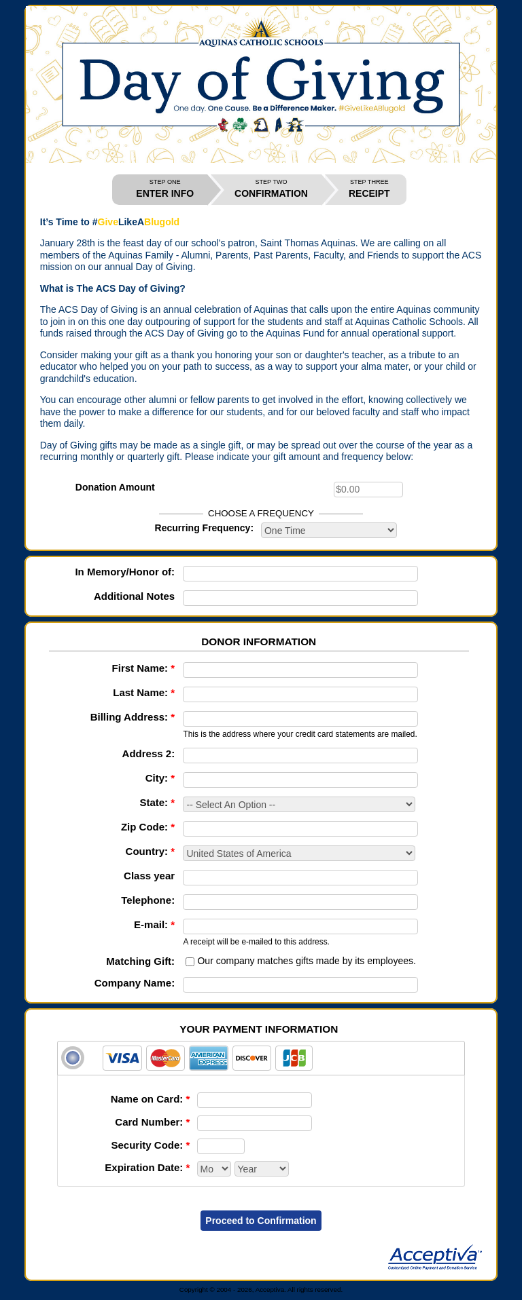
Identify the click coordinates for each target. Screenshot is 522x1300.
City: (160, 778)
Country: (150, 851)
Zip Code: (148, 827)
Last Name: (144, 692)
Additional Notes (134, 596)
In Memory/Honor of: (125, 571)
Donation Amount (115, 487)
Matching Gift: (140, 961)
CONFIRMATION (271, 188)
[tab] (261, 1058)
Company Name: (134, 983)
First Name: (143, 668)
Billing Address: (132, 717)
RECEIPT (369, 188)
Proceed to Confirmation (260, 1220)
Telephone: (148, 900)
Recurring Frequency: (204, 527)
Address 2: (148, 753)
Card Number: (152, 1122)
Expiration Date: (147, 1167)
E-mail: (154, 924)
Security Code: (150, 1145)
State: (157, 802)
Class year (149, 875)
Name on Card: (150, 1099)
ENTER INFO (165, 188)
